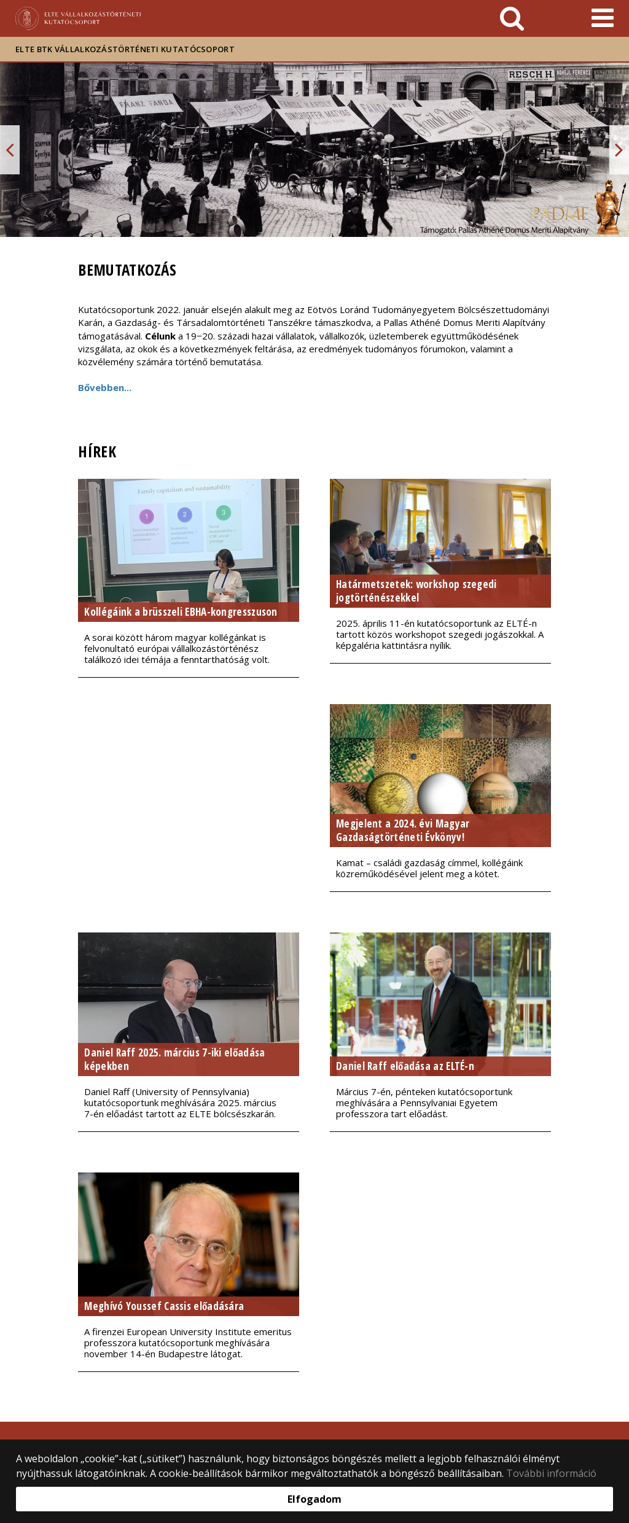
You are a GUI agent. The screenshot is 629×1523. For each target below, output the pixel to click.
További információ (551, 1473)
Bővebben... (104, 387)
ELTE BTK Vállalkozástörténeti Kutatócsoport (125, 49)
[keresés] (512, 18)
